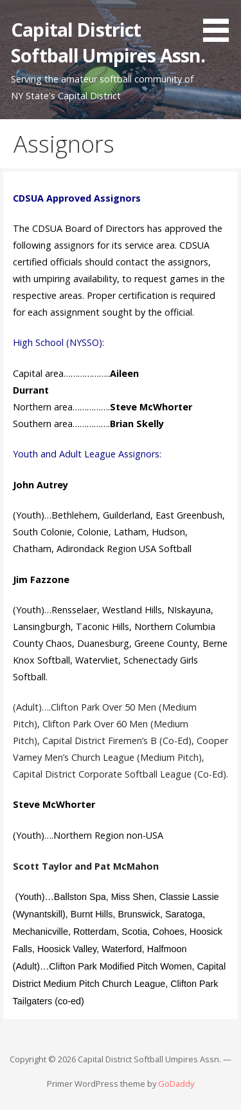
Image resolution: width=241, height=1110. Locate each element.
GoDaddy (176, 1083)
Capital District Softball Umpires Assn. (108, 42)
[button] (220, 23)
